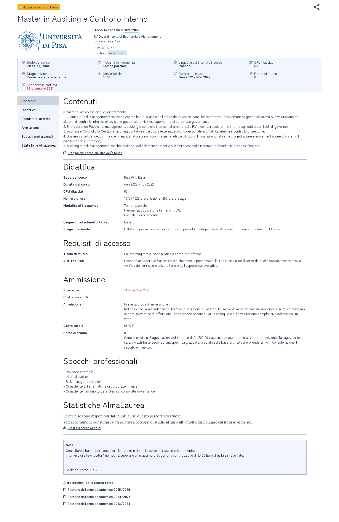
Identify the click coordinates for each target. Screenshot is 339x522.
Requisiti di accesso (36, 118)
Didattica (28, 109)
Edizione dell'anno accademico (96, 489)
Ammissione (30, 127)
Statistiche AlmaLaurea (39, 145)
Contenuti (29, 101)
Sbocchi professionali (37, 136)
